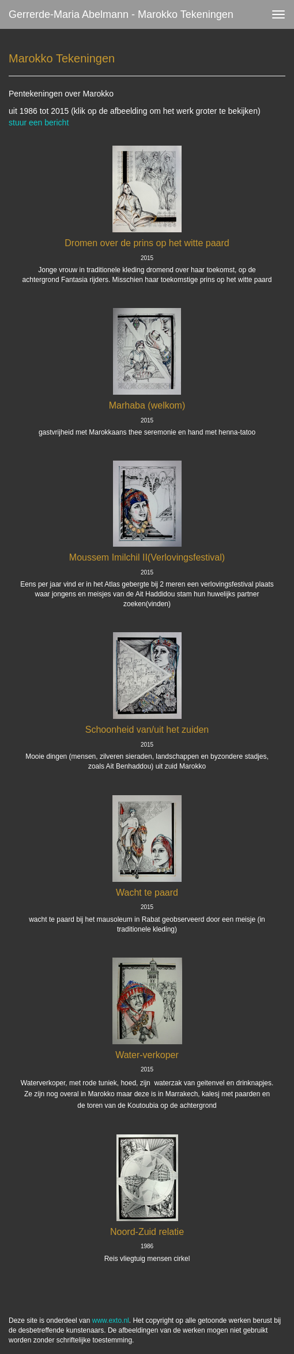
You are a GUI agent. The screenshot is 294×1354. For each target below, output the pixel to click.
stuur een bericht (39, 122)
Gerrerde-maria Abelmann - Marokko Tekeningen (121, 14)
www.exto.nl (110, 1320)
